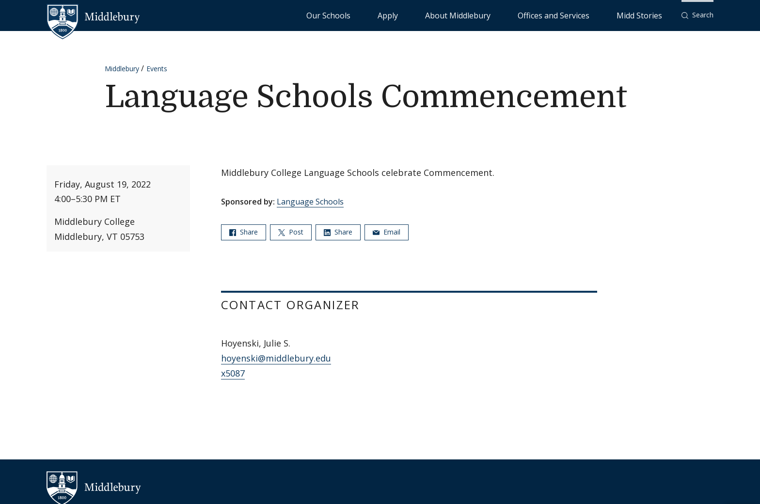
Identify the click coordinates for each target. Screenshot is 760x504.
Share (243, 231)
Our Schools (428, 14)
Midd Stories (650, 14)
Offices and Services (586, 14)
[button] (697, 15)
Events (156, 68)
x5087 (233, 373)
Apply (467, 14)
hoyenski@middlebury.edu (276, 358)
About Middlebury (515, 14)
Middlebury (122, 68)
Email (386, 231)
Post (290, 231)
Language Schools (310, 201)
